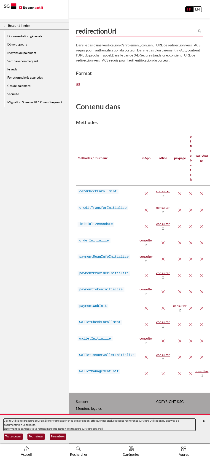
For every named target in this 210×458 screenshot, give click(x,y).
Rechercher (78, 454)
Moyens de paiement (21, 53)
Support (82, 402)
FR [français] (189, 9)
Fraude (12, 69)
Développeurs (17, 44)
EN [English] (197, 9)
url (78, 84)
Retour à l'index (19, 25)
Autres (184, 454)
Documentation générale (24, 36)
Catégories (131, 454)
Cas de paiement (18, 86)
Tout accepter (13, 436)
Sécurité (13, 94)
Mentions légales (89, 408)
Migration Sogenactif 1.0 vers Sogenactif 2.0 (37, 102)
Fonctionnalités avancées (25, 77)
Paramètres (58, 436)
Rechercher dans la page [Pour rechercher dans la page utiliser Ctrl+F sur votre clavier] (200, 31)
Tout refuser (36, 436)
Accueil (26, 454)
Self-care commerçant (22, 61)
